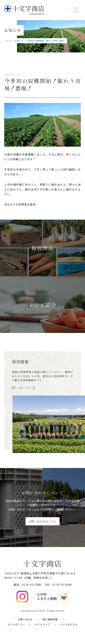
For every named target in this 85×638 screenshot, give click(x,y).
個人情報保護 (50, 620)
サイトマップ (42, 625)
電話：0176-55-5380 (27, 585)
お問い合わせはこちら (42, 521)
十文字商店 (42, 564)
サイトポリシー (16, 625)
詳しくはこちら (24, 388)
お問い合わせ (25, 620)
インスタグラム (68, 625)
